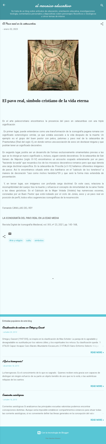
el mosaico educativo (53, 5)
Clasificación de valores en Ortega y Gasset (23, 327)
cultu (28, 240)
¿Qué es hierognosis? (12, 361)
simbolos (39, 240)
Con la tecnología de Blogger (53, 432)
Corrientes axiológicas (13, 395)
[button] (102, 24)
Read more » (97, 352)
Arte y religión (15, 240)
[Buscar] (102, 5)
